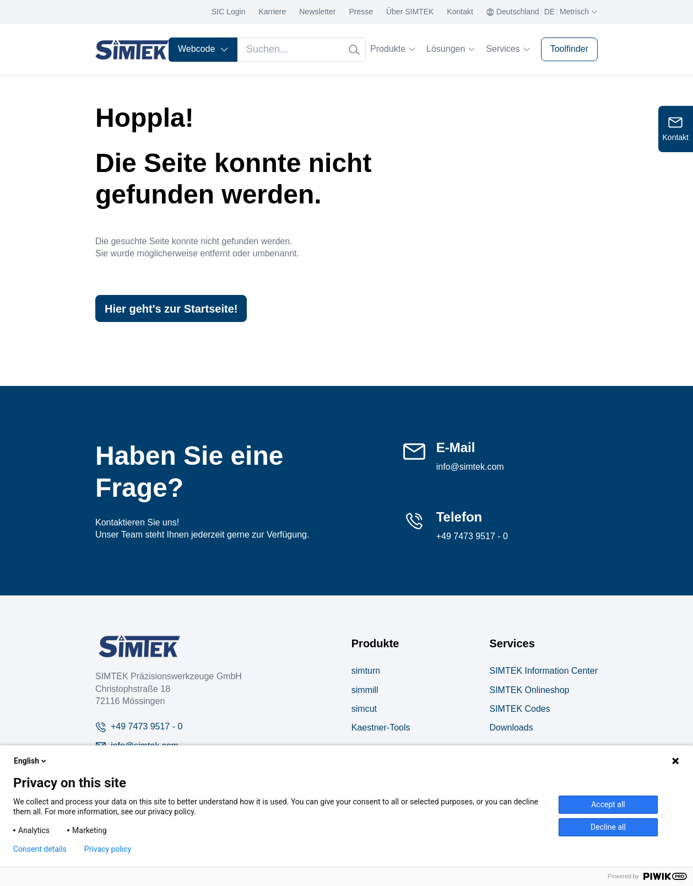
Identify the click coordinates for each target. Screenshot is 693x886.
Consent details (40, 849)
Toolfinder (569, 48)
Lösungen (450, 48)
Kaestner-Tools (380, 727)
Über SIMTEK (410, 11)
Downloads (511, 727)
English (31, 760)
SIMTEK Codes (519, 708)
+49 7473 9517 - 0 (472, 536)
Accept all (608, 804)
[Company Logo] (139, 646)
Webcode (203, 48)
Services (507, 48)
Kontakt (460, 11)
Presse (361, 11)
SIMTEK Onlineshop (529, 690)
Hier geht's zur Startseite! (171, 309)
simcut (364, 708)
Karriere (272, 11)
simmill (364, 690)
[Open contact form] (675, 129)
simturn (365, 670)
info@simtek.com (470, 466)
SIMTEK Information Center (543, 670)
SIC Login (228, 11)
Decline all (608, 827)
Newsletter (317, 11)
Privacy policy (107, 849)
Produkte (392, 48)
